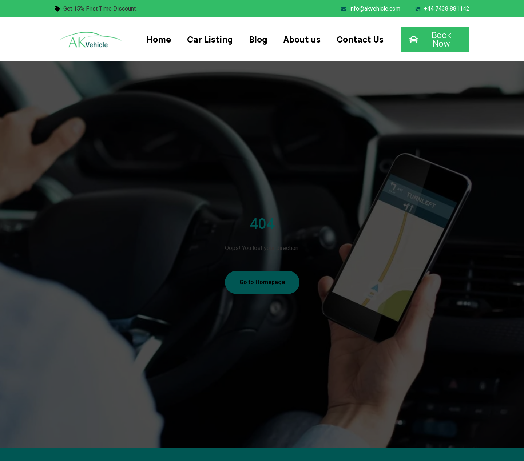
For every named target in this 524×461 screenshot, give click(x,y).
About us (302, 39)
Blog (258, 39)
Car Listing (210, 39)
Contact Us (360, 39)
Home (158, 39)
